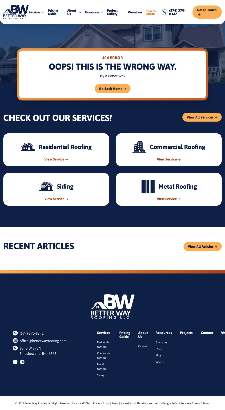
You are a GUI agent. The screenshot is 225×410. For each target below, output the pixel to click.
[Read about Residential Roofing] (56, 149)
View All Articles (201, 246)
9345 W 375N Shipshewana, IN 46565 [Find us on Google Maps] (38, 350)
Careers (142, 346)
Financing (161, 342)
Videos (159, 362)
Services (34, 12)
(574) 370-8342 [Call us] (177, 12)
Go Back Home (110, 89)
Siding (101, 375)
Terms (115, 403)
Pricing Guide (53, 12)
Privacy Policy (101, 403)
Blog (158, 355)
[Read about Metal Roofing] (169, 189)
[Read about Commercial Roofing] (169, 149)
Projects (186, 333)
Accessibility (127, 403)
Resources (92, 12)
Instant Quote (151, 12)
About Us (71, 12)
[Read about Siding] (56, 189)
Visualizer (135, 12)
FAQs (159, 348)
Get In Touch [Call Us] (207, 10)
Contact (207, 333)
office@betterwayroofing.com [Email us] (41, 341)
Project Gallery (112, 12)
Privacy (195, 403)
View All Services (200, 117)
